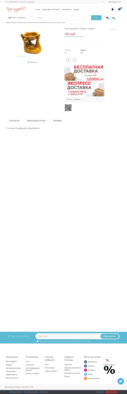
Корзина (98, 392)
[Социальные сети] (121, 381)
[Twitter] (85, 374)
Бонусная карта (109, 365)
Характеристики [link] (36, 121)
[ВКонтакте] (85, 361)
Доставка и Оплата (51, 9)
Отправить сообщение (26, 2)
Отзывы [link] (57, 121)
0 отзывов (113, 29)
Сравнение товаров (32, 392)
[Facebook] (85, 366)
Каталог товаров (17, 18)
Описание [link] (14, 121)
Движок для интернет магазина (16, 387)
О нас (38, 9)
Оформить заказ (111, 392)
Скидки (76, 9)
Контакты (66, 9)
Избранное (45, 392)
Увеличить (33, 62)
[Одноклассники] (85, 378)
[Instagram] (85, 370)
